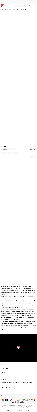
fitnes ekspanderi (5, 317)
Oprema (13, 9)
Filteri (32, 149)
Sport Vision (3, 9)
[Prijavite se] (29, 6)
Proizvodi (9, 9)
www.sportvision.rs (12, 410)
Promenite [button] (9, 396)
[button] (20, 6)
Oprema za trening (20, 9)
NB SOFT (20, 410)
